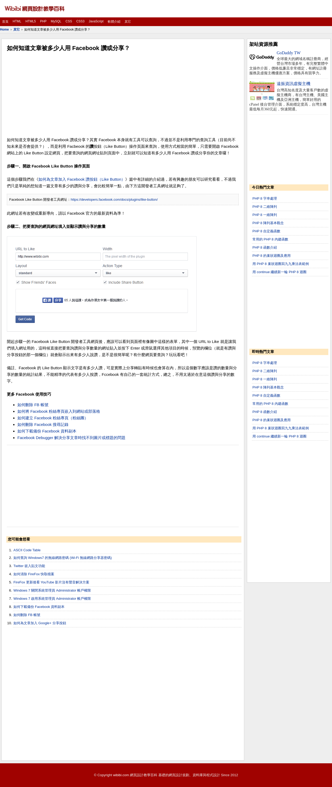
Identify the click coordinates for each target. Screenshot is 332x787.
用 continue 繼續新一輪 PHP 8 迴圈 (279, 272)
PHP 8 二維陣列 (264, 207)
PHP (43, 21)
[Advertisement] (123, 94)
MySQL (56, 21)
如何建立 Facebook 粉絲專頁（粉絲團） (52, 418)
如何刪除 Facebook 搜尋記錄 (43, 424)
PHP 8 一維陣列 (264, 215)
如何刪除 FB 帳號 (32, 404)
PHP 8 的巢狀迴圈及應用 (271, 256)
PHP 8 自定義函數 (266, 231)
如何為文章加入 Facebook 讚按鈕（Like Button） (81, 179)
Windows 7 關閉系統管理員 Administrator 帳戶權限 (52, 590)
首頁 (5, 21)
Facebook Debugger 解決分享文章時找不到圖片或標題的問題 (71, 437)
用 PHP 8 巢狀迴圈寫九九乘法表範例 (280, 264)
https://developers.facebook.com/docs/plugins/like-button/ (114, 199)
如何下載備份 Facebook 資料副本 (46, 431)
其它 (128, 21)
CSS (69, 21)
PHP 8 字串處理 (264, 198)
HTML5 (31, 21)
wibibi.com (121, 775)
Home (4, 29)
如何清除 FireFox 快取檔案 (33, 574)
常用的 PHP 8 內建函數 (270, 239)
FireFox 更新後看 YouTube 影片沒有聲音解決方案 (51, 582)
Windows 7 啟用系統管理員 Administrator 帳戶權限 (52, 599)
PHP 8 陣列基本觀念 (268, 223)
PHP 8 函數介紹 (264, 247)
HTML (17, 21)
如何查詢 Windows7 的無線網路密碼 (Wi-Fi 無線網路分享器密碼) (62, 558)
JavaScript (96, 21)
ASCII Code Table (27, 550)
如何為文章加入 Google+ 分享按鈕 (39, 623)
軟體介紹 (114, 21)
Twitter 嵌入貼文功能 (29, 566)
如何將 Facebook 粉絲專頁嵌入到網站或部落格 (58, 411)
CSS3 (80, 21)
